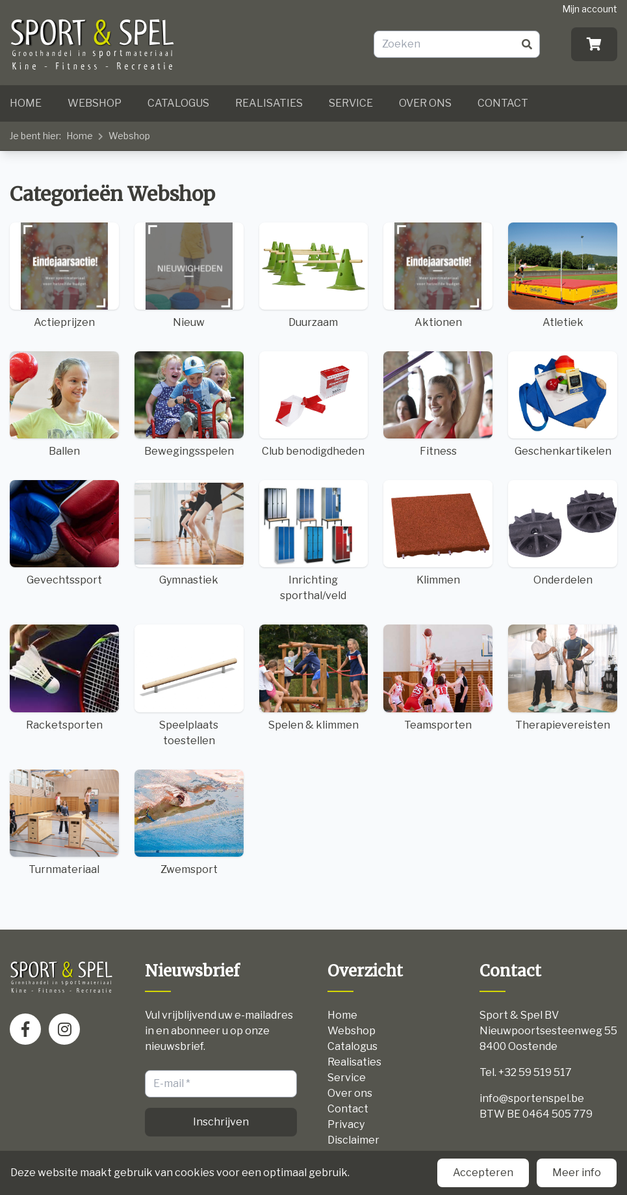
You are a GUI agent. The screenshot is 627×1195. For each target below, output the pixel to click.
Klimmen (438, 533)
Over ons (425, 103)
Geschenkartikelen (562, 404)
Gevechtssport (64, 533)
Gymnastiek (189, 533)
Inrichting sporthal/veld (313, 541)
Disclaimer (353, 1140)
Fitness (438, 404)
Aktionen (438, 275)
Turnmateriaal (64, 823)
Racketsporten (64, 677)
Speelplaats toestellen (189, 685)
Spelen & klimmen (313, 677)
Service (351, 103)
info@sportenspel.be (532, 1098)
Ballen (64, 404)
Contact (503, 103)
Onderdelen (562, 533)
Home (26, 103)
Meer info (576, 1172)
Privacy (346, 1124)
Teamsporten (438, 677)
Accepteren (483, 1172)
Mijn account (589, 8)
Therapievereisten (562, 677)
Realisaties (269, 103)
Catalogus (178, 103)
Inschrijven (221, 1122)
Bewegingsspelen (189, 404)
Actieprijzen (64, 275)
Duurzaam (313, 275)
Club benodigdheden (313, 404)
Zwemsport (189, 823)
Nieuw (189, 275)
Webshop (95, 103)
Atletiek (562, 275)
